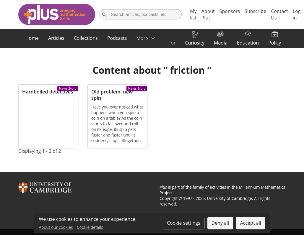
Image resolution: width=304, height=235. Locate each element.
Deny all (220, 223)
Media (220, 43)
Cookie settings (183, 223)
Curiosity (194, 43)
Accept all (250, 223)
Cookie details (90, 227)
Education (248, 43)
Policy (274, 43)
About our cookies (56, 227)
